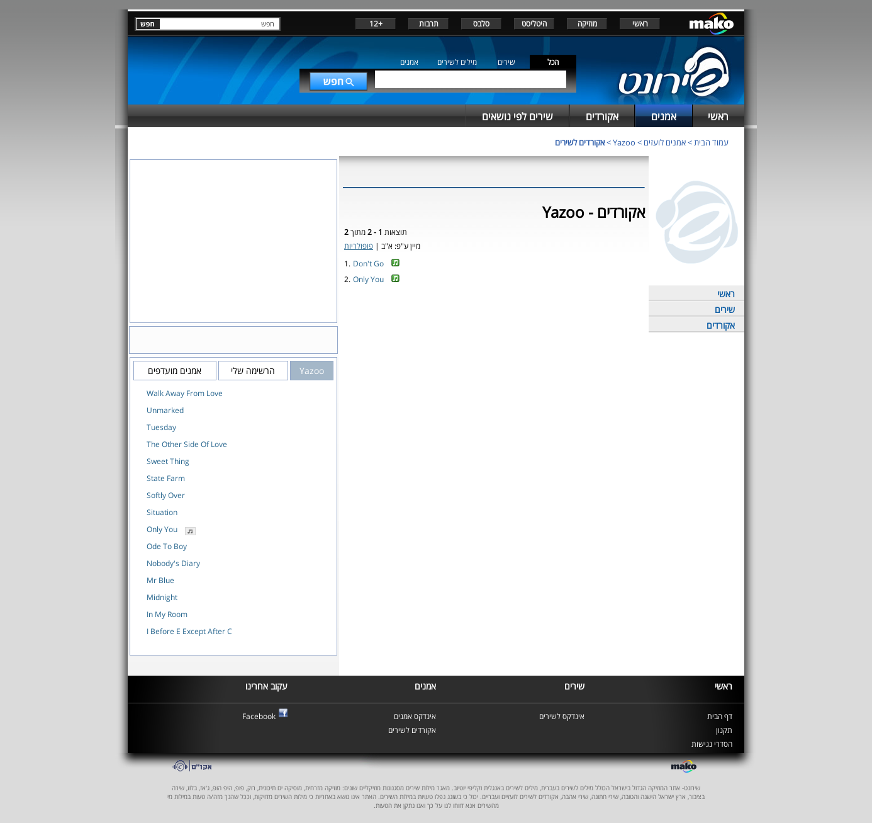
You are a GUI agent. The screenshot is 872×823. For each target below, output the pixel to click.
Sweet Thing (168, 461)
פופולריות (358, 246)
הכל (553, 62)
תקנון (724, 730)
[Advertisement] (494, 329)
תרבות (429, 23)
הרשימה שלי (253, 371)
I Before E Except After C (189, 631)
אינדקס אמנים (415, 716)
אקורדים (721, 325)
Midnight (162, 597)
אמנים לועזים (665, 142)
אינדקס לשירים (561, 716)
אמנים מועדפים (174, 371)
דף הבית (719, 716)
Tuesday (161, 427)
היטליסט (534, 23)
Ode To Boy (167, 546)
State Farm (166, 478)
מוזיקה (587, 23)
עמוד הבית (711, 142)
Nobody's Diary (173, 563)
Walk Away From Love (185, 393)
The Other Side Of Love (187, 444)
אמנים (409, 62)
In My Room (167, 614)
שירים (506, 62)
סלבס (481, 23)
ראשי (640, 23)
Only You (368, 279)
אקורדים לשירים (580, 142)
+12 (376, 23)
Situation (162, 512)
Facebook (259, 716)
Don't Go (368, 263)
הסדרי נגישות (711, 744)
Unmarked (165, 410)
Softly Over (166, 495)
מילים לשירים (457, 62)
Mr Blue (160, 580)
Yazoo (624, 142)
